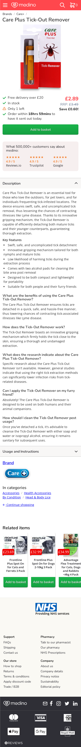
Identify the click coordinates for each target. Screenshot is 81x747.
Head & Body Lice (38, 497)
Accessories (11, 493)
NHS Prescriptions (53, 653)
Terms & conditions (16, 676)
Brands (7, 14)
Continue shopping (18, 505)
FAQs (7, 642)
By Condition (12, 497)
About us (47, 666)
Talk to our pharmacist (56, 642)
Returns (8, 671)
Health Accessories (37, 493)
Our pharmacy (50, 648)
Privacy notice (50, 676)
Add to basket (40, 129)
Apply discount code (17, 682)
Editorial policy (50, 687)
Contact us (10, 653)
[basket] (73, 5)
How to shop (12, 666)
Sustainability (50, 682)
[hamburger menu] (5, 5)
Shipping (9, 648)
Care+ (20, 14)
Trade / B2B (11, 687)
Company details (52, 671)
